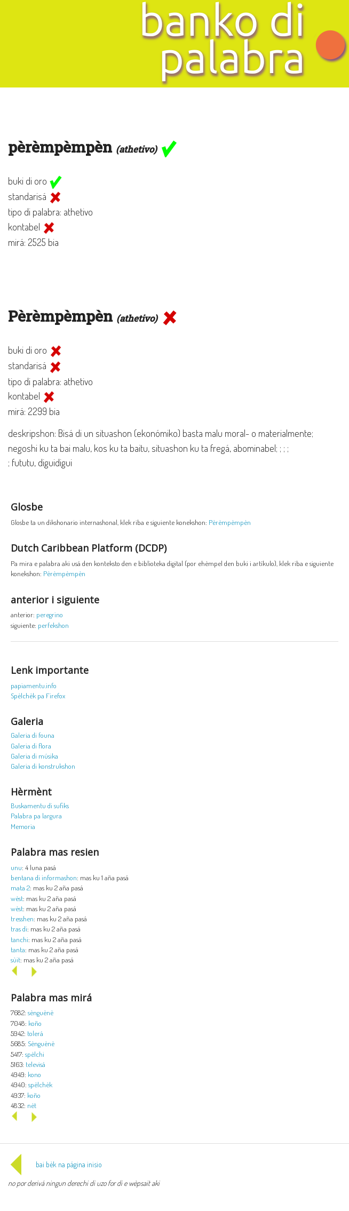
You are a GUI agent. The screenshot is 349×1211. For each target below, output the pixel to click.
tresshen (22, 918)
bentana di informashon (44, 877)
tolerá (35, 1033)
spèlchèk (40, 1084)
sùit (15, 959)
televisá (35, 1064)
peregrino (49, 614)
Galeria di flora (31, 745)
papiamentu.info (34, 685)
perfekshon (53, 625)
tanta (18, 949)
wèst (17, 898)
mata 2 (20, 887)
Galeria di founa (32, 734)
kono (34, 1074)
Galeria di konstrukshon (43, 765)
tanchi (19, 939)
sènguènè (40, 1012)
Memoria (23, 826)
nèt (31, 1105)
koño (35, 1022)
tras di (19, 928)
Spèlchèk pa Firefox (38, 695)
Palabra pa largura (36, 815)
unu (16, 867)
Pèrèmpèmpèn (230, 522)
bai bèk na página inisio (55, 1164)
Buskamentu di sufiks (40, 805)
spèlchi (34, 1053)
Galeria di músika (34, 755)
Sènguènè (41, 1043)
